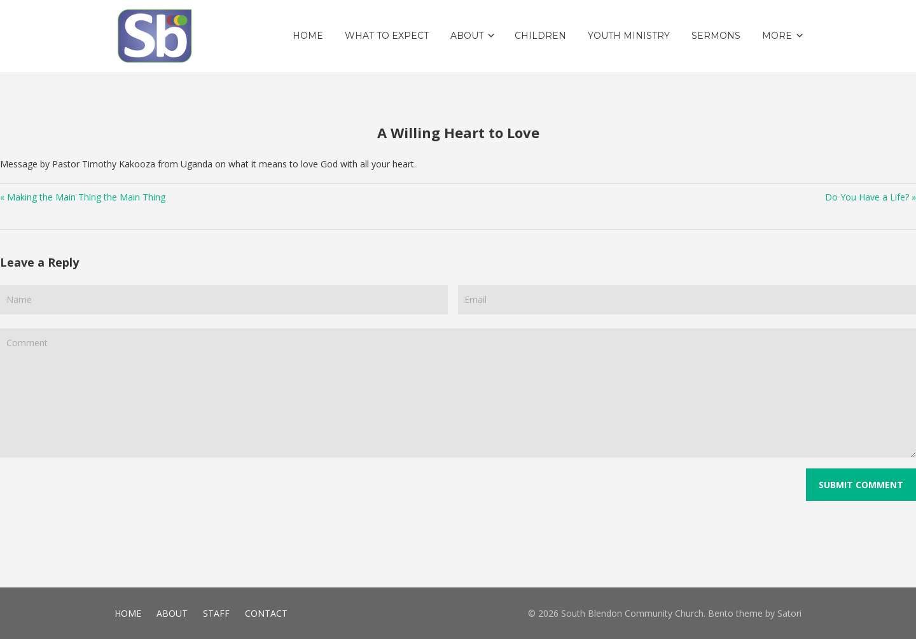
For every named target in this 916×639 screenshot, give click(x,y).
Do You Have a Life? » (870, 197)
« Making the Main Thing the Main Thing (82, 197)
